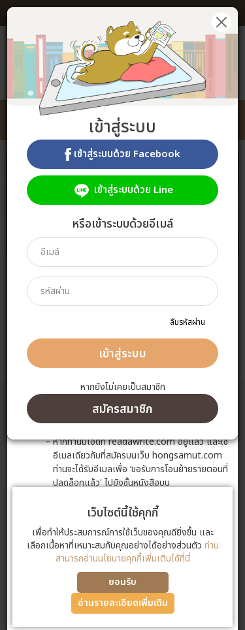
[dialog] (122, 315)
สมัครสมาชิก (122, 409)
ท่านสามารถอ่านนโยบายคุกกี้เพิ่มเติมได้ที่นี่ (137, 552)
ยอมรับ (122, 582)
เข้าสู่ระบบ (122, 354)
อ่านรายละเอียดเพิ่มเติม (123, 603)
